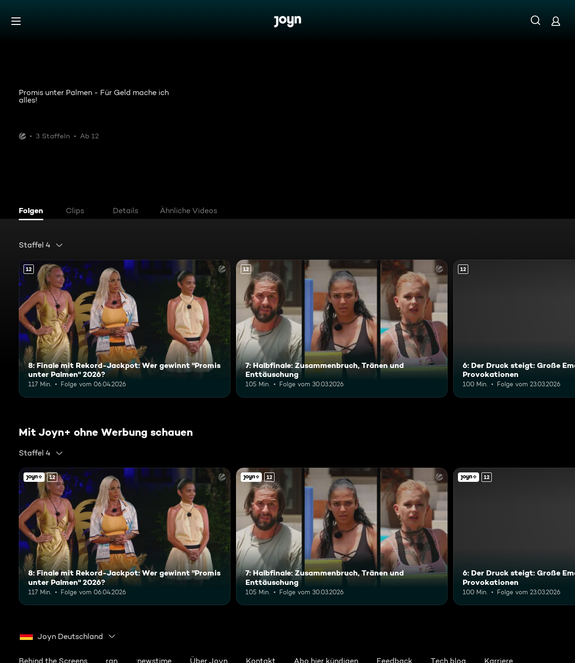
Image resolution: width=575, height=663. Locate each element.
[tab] (33, 211)
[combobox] (41, 245)
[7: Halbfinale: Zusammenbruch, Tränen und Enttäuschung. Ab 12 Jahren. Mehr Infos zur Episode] (342, 329)
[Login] (555, 21)
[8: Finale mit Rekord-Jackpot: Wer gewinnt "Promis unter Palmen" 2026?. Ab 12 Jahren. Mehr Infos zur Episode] (124, 329)
